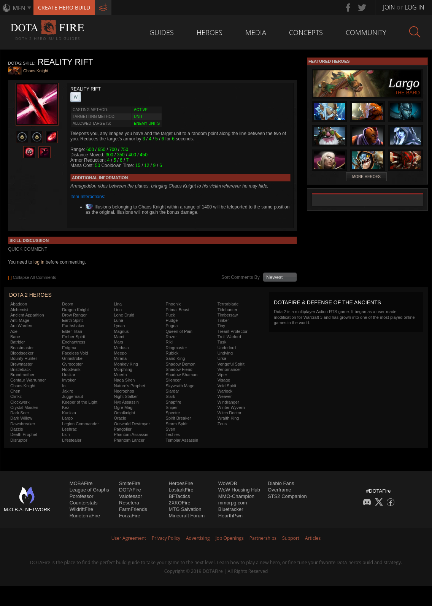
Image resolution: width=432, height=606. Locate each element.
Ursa (222, 358)
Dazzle (16, 429)
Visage (224, 380)
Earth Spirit (72, 320)
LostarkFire (180, 490)
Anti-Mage (19, 320)
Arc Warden (21, 325)
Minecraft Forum (186, 516)
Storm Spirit (176, 423)
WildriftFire (81, 509)
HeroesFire (180, 483)
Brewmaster (21, 364)
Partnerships (262, 538)
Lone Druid (124, 315)
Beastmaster (22, 347)
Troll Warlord (229, 336)
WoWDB (227, 483)
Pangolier (122, 429)
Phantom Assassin (131, 434)
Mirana (120, 358)
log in (38, 262)
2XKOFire (179, 503)
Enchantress (73, 342)
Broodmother (22, 374)
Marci (119, 336)
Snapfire (173, 402)
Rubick (172, 353)
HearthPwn (230, 516)
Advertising (198, 538)
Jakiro (67, 391)
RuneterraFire (85, 516)
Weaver (225, 396)
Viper (222, 374)
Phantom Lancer (129, 440)
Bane (15, 336)
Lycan (119, 325)
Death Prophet (23, 434)
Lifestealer (71, 440)
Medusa (121, 347)
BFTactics (179, 496)
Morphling (123, 369)
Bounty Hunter (23, 358)
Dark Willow (21, 418)
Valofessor (130, 496)
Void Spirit (227, 385)
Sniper (172, 407)
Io (63, 385)
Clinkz (16, 396)
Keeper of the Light (79, 402)
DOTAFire (130, 490)
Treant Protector (233, 331)
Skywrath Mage (180, 385)
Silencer (173, 380)
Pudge (172, 320)
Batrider (17, 342)
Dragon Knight (75, 309)
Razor (171, 336)
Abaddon (18, 304)
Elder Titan (72, 331)
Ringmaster (176, 347)
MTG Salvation (184, 509)
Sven (170, 429)
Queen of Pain (179, 331)
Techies (173, 434)
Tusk (222, 342)
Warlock (225, 391)
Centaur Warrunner (28, 380)
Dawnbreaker (22, 423)
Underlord (227, 347)
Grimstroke (72, 358)
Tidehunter (227, 309)
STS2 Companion (287, 496)
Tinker (223, 320)
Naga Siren (124, 380)
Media (255, 32)
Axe (13, 331)
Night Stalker (126, 396)
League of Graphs (89, 490)
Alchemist (19, 309)
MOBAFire (81, 483)
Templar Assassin (182, 440)
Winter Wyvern (231, 407)
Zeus (222, 423)
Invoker (69, 380)
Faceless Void (75, 353)
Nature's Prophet (129, 385)
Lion (118, 309)
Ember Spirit (73, 336)
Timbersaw (228, 315)
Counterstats (84, 503)
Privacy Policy (166, 538)
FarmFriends (133, 509)
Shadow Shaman (182, 374)
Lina (118, 304)
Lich (66, 434)
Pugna (172, 325)
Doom (67, 304)
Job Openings (230, 538)
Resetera (129, 503)
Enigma (69, 347)
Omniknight (124, 412)
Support (290, 538)
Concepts (306, 32)
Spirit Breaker (178, 418)
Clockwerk (20, 402)
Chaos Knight (35, 71)
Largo (67, 418)
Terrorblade (228, 304)
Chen (15, 391)
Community (366, 32)
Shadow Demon (180, 364)
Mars (118, 342)
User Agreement (128, 538)
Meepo (120, 353)
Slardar (172, 391)
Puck (170, 315)
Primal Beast (177, 309)
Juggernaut (72, 396)
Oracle (120, 418)
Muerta (120, 374)
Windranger (228, 402)
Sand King (175, 358)
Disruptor (18, 440)
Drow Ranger (74, 315)
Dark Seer (19, 412)
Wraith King (228, 418)
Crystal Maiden (24, 407)
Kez (65, 407)
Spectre (173, 412)
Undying (225, 353)
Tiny (221, 325)
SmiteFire (129, 483)
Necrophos (124, 391)
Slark (170, 396)
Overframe (279, 490)
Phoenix (173, 304)
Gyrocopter (72, 364)
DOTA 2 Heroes (30, 295)
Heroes (209, 32)
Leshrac (69, 429)
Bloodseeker (21, 353)
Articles (313, 538)
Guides (161, 32)
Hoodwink (71, 369)
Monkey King (126, 364)
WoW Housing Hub (239, 490)
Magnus (121, 331)
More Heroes (366, 177)
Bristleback (20, 369)
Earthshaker (73, 325)
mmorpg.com (232, 503)
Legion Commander (80, 423)
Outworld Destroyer (132, 423)
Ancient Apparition (27, 315)
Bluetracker (230, 509)
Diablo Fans (281, 483)
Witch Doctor (229, 412)
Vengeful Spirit (231, 364)
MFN (19, 8)
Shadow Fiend (179, 369)
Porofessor (82, 496)
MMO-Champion (236, 496)
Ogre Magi (123, 407)
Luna (118, 320)
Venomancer (229, 369)
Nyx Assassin (126, 402)
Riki (169, 342)
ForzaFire (129, 516)
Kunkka (69, 412)
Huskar (68, 374)
